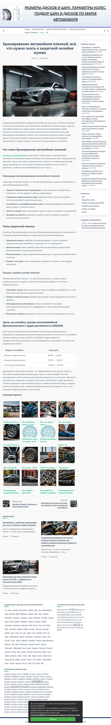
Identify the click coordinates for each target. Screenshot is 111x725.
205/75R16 (14, 689)
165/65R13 (32, 674)
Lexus (44, 637)
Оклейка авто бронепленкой (15, 155)
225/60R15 (34, 697)
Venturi (39, 659)
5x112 (76, 624)
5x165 (71, 625)
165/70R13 (45, 674)
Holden (26, 629)
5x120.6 (63, 625)
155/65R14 (13, 674)
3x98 (81, 625)
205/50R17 (46, 684)
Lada (6, 637)
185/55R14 (42, 676)
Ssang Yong (47, 656)
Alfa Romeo (23, 610)
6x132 (67, 625)
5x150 (71, 614)
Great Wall (13, 629)
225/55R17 (27, 697)
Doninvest (16, 625)
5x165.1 (73, 627)
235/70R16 (20, 704)
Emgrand (24, 625)
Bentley (11, 614)
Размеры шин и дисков (77, 29)
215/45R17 (20, 689)
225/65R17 (13, 699)
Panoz (29, 648)
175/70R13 (29, 676)
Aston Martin (47, 610)
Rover (44, 652)
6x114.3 (63, 609)
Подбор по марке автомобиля (56, 29)
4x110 (83, 609)
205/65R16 (50, 687)
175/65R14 (15, 676)
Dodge (44, 621)
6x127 (79, 612)
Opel (24, 648)
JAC (24, 633)
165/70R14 (7, 676)
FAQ (47, 32)
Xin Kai (12, 663)
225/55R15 (14, 697)
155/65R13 (7, 674)
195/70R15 (13, 684)
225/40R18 (13, 694)
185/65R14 (21, 679)
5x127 (58, 619)
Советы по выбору (31, 32)
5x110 (59, 625)
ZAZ (23, 663)
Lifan (49, 637)
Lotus (13, 640)
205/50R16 (39, 684)
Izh (21, 633)
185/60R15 (15, 679)
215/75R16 (7, 694)
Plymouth (42, 648)
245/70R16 (7, 709)
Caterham (8, 618)
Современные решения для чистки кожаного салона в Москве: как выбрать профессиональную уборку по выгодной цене (93, 59)
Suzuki (23, 659)
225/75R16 (38, 699)
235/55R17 (26, 702)
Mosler (37, 644)
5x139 (79, 609)
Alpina (31, 610)
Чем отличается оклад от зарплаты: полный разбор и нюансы (92, 79)
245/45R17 (7, 707)
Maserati (25, 640)
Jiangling (39, 633)
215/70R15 (42, 692)
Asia (39, 610)
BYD (40, 614)
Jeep (33, 633)
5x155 (63, 622)
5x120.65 (59, 614)
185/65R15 (29, 679)
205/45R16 (26, 684)
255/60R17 (19, 712)
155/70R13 (19, 674)
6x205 (58, 627)
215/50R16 (26, 689)
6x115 (67, 609)
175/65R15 (22, 676)
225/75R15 (32, 699)
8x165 (58, 609)
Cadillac (46, 614)
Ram (19, 652)
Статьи (41, 32)
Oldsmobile (17, 648)
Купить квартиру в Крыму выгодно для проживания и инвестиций (92, 136)
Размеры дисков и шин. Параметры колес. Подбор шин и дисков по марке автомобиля (65, 13)
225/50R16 (47, 694)
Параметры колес (38, 29)
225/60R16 (40, 697)
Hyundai (46, 629)
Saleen (7, 656)
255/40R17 (26, 709)
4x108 (71, 612)
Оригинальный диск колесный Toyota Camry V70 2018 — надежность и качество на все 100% (20, 579)
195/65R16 (46, 682)
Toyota (29, 659)
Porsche (8, 652)
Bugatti (30, 614)
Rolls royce (37, 652)
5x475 (76, 612)
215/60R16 (14, 692)
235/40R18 (45, 699)
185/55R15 (48, 676)
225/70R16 (26, 699)
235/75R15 (26, 704)
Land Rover (29, 637)
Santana (13, 656)
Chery (30, 618)
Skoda (34, 656)
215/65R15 (28, 692)
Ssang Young (9, 659)
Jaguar (29, 633)
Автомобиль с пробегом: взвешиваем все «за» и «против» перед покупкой (94, 49)
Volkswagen (47, 659)
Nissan (43, 644)
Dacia (7, 621)
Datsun (30, 621)
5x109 (62, 627)
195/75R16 (20, 684)
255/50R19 (7, 712)
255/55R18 (13, 712)
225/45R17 (27, 694)
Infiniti (7, 633)
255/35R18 (13, 709)
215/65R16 (35, 692)
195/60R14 (14, 682)
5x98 (76, 609)
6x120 (81, 627)
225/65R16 (7, 699)
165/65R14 (39, 674)
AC (6, 610)
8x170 (76, 619)
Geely (49, 625)
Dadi (11, 621)
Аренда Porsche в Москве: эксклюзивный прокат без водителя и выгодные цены (94, 225)
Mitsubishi (23, 644)
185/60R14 (7, 679)
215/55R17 (46, 689)
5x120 (79, 614)
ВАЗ (30, 663)
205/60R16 (34, 687)
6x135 (67, 617)
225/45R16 (20, 694)
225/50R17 (7, 697)
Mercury (8, 644)
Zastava (18, 663)
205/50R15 (32, 684)
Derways (37, 621)
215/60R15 (7, 692)
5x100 (67, 620)
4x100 (71, 609)
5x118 (76, 622)
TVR (34, 659)
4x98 (63, 617)
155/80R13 (26, 674)
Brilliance (23, 614)
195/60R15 (20, 682)
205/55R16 (16, 686)
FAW (30, 625)
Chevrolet (36, 618)
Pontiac (49, 648)
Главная (27, 29)
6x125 (67, 622)
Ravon (24, 652)
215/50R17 (32, 689)
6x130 (62, 620)
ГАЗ (33, 663)
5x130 (78, 627)
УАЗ (42, 663)
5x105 (58, 612)
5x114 (67, 612)
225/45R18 (34, 694)
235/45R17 (7, 702)
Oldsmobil (8, 648)
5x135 (66, 627)
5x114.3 (65, 614)
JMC (45, 633)
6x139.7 (63, 612)
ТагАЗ (38, 663)
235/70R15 (14, 704)
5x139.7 (71, 620)
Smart (40, 656)
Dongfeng (8, 625)
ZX (27, 663)
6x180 (79, 619)
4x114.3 (59, 622)
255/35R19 (19, 709)
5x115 (82, 617)
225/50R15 (40, 694)
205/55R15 (7, 687)
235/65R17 (7, 704)
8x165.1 (71, 622)
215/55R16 (39, 689)
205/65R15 (42, 687)
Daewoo (17, 621)
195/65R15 (37, 681)
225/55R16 (20, 697)
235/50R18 (20, 702)
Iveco (17, 633)
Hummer (38, 629)
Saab (49, 652)
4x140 (70, 617)
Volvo (7, 663)
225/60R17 (47, 697)
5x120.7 (75, 617)
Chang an (16, 618)
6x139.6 (59, 617)
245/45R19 (20, 707)
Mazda (38, 640)
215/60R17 (21, 692)
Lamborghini (13, 637)
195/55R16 (7, 682)
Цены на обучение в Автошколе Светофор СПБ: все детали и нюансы (94, 165)
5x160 (75, 614)
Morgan (31, 644)
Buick (36, 614)
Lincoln (7, 640)
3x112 (80, 622)
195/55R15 (49, 679)
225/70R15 (19, 699)
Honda (31, 629)
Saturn (19, 656)
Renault (30, 652)
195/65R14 (28, 682)
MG (13, 644)
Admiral (15, 610)
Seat (29, 656)
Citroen (51, 618)
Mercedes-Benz (47, 640)
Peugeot (35, 648)
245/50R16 (26, 707)
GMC (6, 629)
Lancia (21, 637)
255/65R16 (26, 712)
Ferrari (35, 625)
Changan (24, 618)
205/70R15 (7, 689)
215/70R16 (49, 692)
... (35, 531)
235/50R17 (14, 702)
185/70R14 (36, 679)
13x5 (69, 627)
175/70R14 (36, 676)
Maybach (32, 640)
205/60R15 (26, 687)
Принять (53, 719)
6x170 (79, 617)
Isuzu (12, 633)
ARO (35, 610)
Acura (10, 610)
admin (35, 58)
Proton (13, 652)
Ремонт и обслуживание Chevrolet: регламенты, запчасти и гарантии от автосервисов (94, 108)
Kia (48, 633)
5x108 (59, 630)
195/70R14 (7, 684)
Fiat (40, 625)
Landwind (37, 637)
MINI (17, 644)
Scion (25, 656)
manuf (18, 640)
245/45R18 (14, 707)
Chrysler (44, 618)
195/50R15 (43, 679)
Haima (20, 629)
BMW (17, 614)
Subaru (17, 659)
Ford (44, 625)
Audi (6, 614)
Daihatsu (24, 621)
